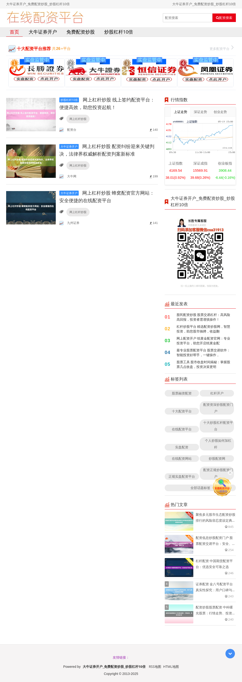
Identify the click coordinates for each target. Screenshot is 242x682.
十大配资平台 (182, 411)
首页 (14, 32)
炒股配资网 (217, 458)
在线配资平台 (182, 429)
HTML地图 (171, 666)
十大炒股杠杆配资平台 (218, 425)
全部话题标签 (200, 487)
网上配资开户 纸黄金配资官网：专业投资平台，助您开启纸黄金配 (203, 340)
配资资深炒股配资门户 (218, 407)
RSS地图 (155, 666)
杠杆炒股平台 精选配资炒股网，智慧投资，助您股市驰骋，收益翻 (203, 328)
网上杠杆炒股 (77, 119)
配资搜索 (224, 18)
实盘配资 (181, 447)
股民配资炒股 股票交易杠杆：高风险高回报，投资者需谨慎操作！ (203, 317)
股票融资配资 (182, 393)
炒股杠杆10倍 (118, 32)
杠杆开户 (217, 393)
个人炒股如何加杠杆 (218, 443)
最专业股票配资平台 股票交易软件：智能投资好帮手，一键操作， (203, 352)
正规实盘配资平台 (182, 476)
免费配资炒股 (80, 32)
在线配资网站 (182, 458)
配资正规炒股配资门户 (218, 473)
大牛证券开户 (43, 32)
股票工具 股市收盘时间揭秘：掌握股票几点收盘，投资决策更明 (203, 364)
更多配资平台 (221, 48)
